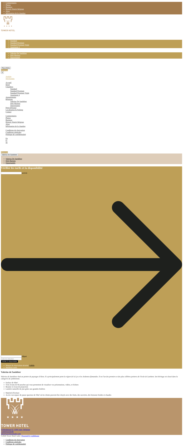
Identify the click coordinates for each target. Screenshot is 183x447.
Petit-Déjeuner (11, 60)
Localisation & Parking (14, 62)
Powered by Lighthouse (30, 436)
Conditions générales (13, 132)
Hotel (8, 37)
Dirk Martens (15, 55)
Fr (6, 141)
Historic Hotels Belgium (15, 9)
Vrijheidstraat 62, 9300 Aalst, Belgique (15, 430)
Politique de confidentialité (16, 134)
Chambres (9, 39)
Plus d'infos (6, 68)
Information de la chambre (15, 13)
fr (2, 72)
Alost (8, 11)
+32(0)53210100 (7, 432)
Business (9, 7)
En (7, 138)
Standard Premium (17, 43)
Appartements (11, 49)
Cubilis (31, 365)
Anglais (8, 77)
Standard (13, 41)
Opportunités (15, 57)
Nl (6, 143)
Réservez (4, 70)
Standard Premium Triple (19, 45)
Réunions (9, 51)
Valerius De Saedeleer (18, 53)
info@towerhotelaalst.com (11, 434)
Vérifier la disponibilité (9, 361)
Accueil (8, 34)
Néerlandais (10, 79)
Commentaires (11, 3)
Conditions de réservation (15, 130)
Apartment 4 (15, 47)
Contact (8, 64)
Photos (8, 5)
